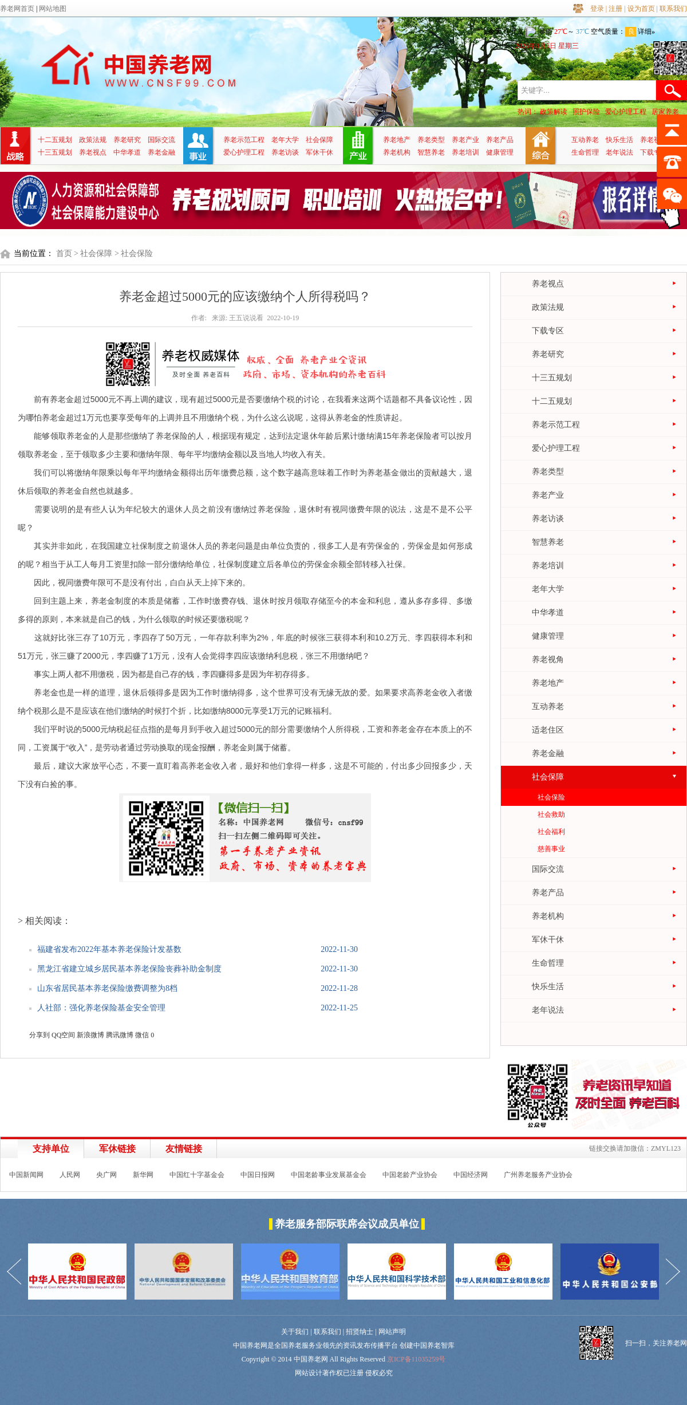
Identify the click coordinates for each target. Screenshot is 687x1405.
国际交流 (161, 140)
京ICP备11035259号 (416, 1359)
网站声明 (392, 1332)
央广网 (106, 1175)
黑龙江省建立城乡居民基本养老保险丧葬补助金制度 (129, 969)
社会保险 (551, 797)
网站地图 (52, 9)
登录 (597, 9)
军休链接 (117, 1149)
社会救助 (551, 814)
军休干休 (319, 152)
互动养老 (585, 140)
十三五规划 (55, 152)
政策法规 (92, 140)
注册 (615, 9)
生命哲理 (585, 152)
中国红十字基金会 (196, 1175)
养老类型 (431, 140)
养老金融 (161, 152)
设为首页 (641, 9)
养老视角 (654, 140)
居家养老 (665, 112)
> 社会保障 (93, 253)
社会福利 (551, 832)
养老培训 (465, 152)
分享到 (39, 1035)
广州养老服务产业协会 (538, 1175)
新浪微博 (90, 1035)
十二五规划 (55, 140)
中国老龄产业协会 (409, 1175)
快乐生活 (619, 140)
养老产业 (465, 140)
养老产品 (500, 140)
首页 (64, 253)
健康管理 (500, 152)
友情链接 (183, 1149)
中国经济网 (470, 1175)
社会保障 (319, 140)
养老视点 (92, 152)
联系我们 (673, 9)
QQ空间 (63, 1035)
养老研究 (127, 140)
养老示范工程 (243, 140)
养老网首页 (17, 9)
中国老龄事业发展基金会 (328, 1175)
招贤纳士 (359, 1332)
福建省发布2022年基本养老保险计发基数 (109, 949)
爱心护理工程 (625, 112)
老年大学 (285, 140)
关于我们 (295, 1332)
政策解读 (553, 112)
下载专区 (654, 152)
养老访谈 (285, 152)
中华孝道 (127, 152)
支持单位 (51, 1149)
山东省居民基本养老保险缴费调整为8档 (107, 988)
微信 (142, 1035)
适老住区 (548, 730)
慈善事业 (551, 849)
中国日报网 (257, 1175)
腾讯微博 (119, 1035)
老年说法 (619, 152)
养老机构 (396, 152)
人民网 (70, 1175)
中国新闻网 (26, 1175)
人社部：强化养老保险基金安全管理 (101, 1007)
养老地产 (396, 140)
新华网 (143, 1175)
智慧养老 (431, 152)
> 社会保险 (133, 253)
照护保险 (586, 112)
